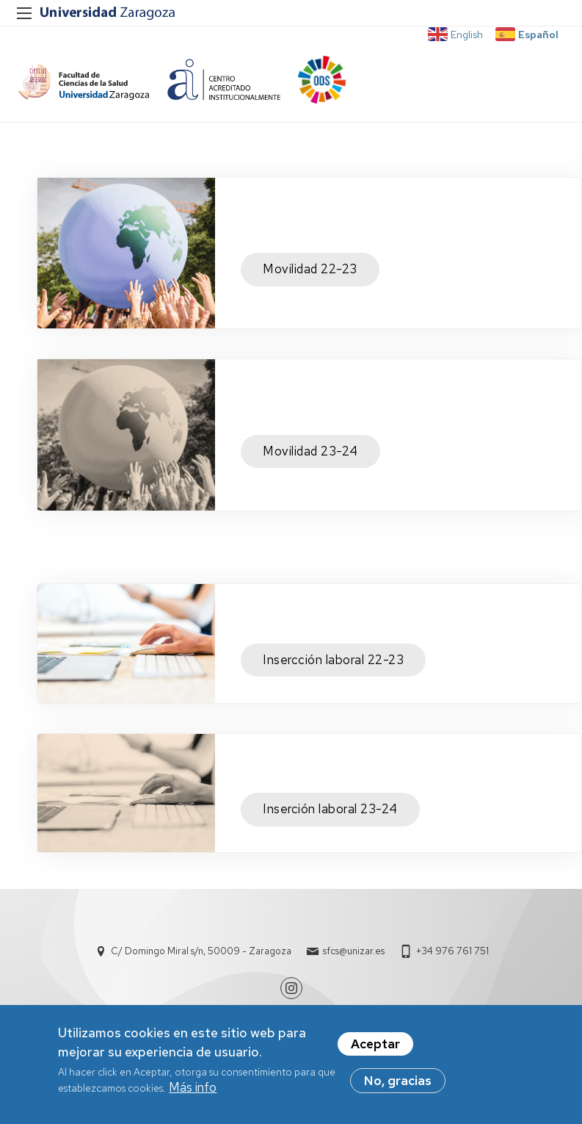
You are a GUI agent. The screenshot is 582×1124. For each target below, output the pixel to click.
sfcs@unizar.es (354, 951)
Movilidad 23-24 (310, 451)
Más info (193, 1087)
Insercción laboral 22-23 (333, 660)
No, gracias (398, 1081)
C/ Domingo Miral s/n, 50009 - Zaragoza (201, 951)
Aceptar (375, 1044)
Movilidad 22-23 (310, 269)
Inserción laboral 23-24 (330, 809)
